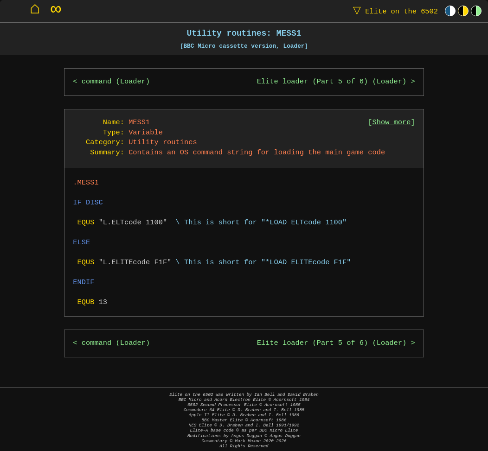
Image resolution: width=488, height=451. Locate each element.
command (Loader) (116, 82)
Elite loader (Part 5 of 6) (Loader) (332, 82)
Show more (391, 122)
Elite (393, 11)
